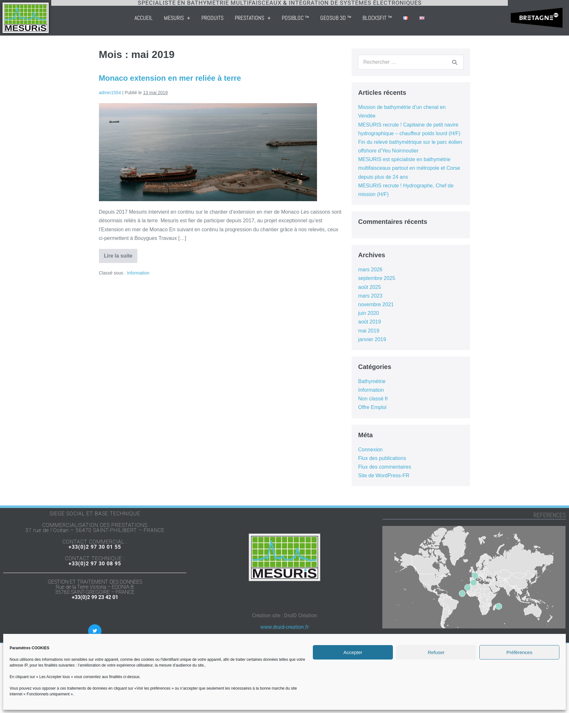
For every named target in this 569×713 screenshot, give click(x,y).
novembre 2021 (376, 304)
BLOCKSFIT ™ (412, 17)
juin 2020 (368, 313)
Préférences (519, 652)
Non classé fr (373, 398)
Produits (247, 17)
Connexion (370, 449)
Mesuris (211, 18)
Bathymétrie (371, 381)
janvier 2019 (372, 339)
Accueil (178, 17)
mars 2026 (370, 269)
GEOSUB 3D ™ (370, 17)
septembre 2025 (376, 278)
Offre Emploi (372, 407)
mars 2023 (370, 296)
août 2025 (369, 287)
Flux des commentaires (384, 467)
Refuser (436, 652)
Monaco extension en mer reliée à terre (170, 78)
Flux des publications (382, 458)
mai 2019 (368, 330)
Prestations (287, 18)
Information (138, 272)
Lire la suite (121, 253)
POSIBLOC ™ (330, 17)
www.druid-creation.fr (284, 627)
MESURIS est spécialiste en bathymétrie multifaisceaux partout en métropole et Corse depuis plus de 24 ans (409, 168)
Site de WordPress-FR (383, 475)
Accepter (352, 652)
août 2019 (369, 321)
